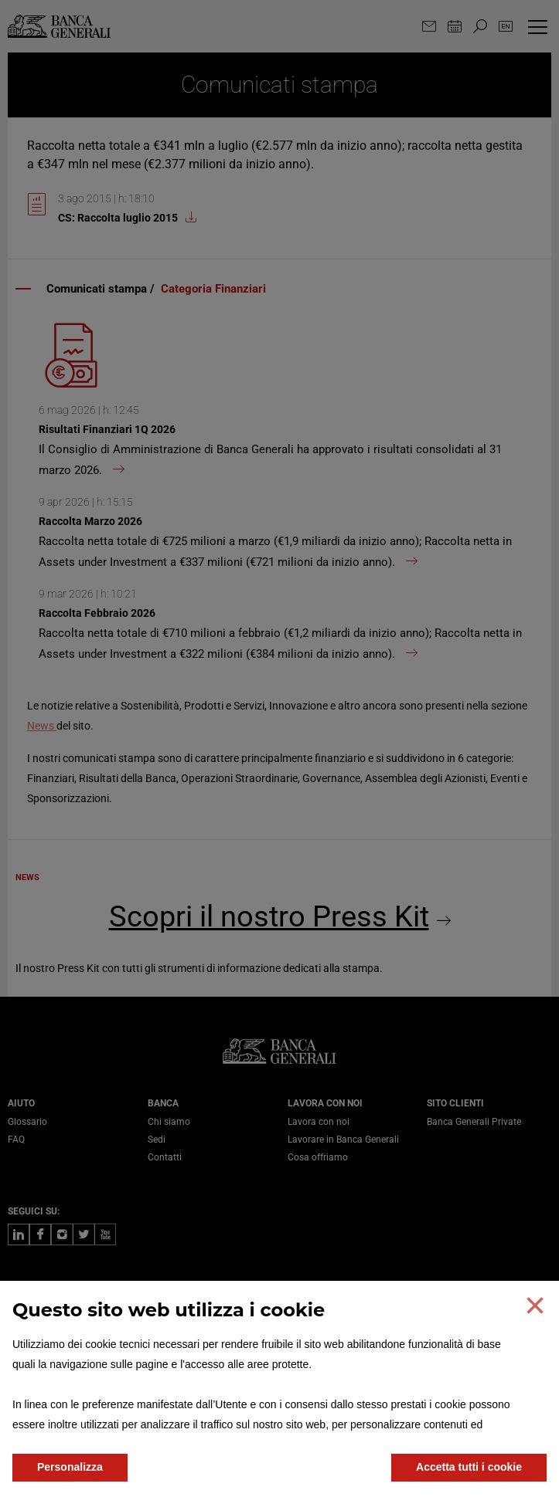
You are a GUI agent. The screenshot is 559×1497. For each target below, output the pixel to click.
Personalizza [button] (70, 1467)
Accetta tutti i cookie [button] (469, 1467)
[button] (535, 1305)
